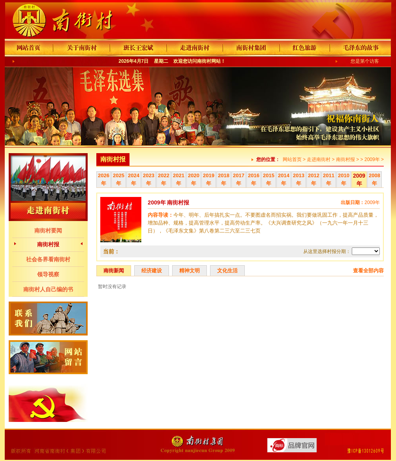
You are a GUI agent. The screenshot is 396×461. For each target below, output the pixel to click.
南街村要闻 (48, 230)
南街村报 (48, 244)
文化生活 (227, 271)
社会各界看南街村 (48, 259)
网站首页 (292, 159)
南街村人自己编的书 (48, 289)
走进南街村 (318, 159)
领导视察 (48, 274)
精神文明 (189, 271)
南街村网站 (209, 61)
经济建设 (151, 271)
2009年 (372, 159)
